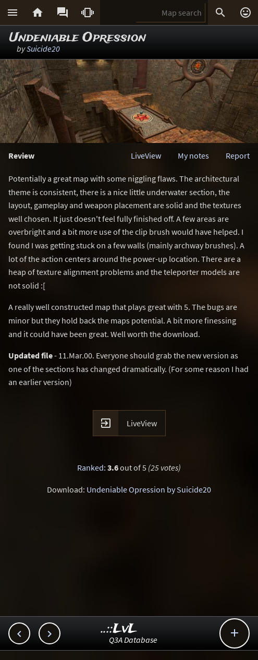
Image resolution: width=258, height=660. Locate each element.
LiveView (146, 155)
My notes (193, 155)
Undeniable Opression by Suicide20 (149, 489)
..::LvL (119, 629)
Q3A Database (133, 639)
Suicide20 (43, 48)
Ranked (90, 467)
